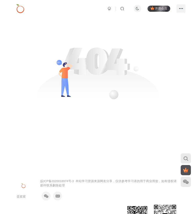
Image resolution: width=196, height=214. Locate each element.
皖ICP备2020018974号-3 (57, 181)
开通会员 (159, 8)
